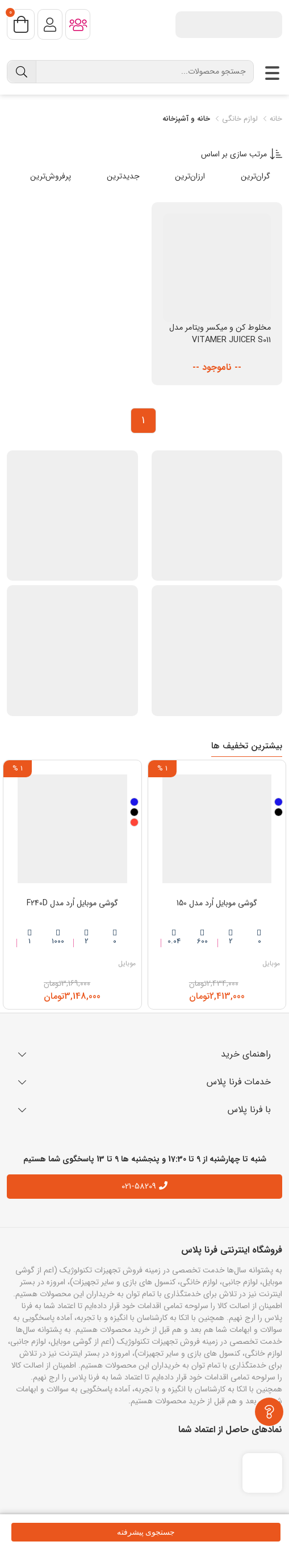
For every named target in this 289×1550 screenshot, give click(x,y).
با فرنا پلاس (144, 1109)
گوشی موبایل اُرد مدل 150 (217, 903)
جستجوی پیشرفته (146, 1532)
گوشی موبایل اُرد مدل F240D (72, 903)
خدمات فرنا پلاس (144, 1082)
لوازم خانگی (235, 119)
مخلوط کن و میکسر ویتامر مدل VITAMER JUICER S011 (220, 334)
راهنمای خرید (144, 1054)
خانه (271, 119)
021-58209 (139, 1186)
